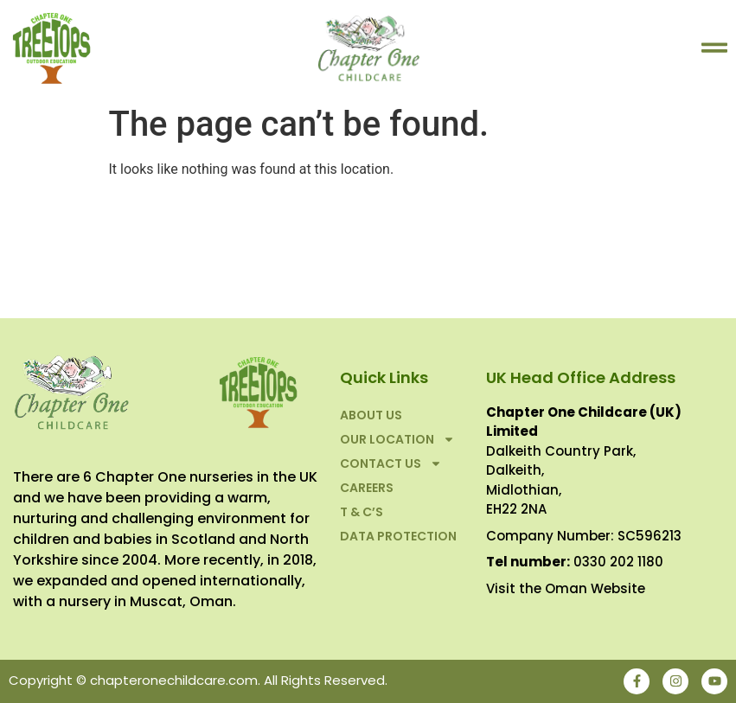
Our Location (397, 439)
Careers (367, 487)
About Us (371, 415)
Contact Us (391, 463)
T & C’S (361, 512)
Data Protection (398, 536)
